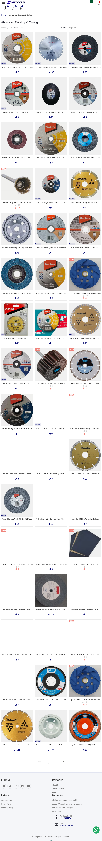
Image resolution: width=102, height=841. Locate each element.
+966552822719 (66, 802)
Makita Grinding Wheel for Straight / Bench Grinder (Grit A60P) (51, 597)
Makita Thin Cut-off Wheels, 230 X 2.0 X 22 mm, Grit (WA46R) (51, 287)
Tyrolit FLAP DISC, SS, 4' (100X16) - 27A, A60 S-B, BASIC (17, 552)
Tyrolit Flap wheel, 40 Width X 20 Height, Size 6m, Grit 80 (51, 376)
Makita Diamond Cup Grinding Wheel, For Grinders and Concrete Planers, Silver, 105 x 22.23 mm (17, 243)
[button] (92, 2)
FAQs (54, 777)
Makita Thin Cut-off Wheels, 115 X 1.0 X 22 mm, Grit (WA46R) (17, 66)
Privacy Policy (6, 785)
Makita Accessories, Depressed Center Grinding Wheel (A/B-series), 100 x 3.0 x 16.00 (85, 597)
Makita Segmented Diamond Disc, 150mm (51, 508)
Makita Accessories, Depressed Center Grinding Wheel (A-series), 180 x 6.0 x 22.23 (17, 597)
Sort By (63, 27)
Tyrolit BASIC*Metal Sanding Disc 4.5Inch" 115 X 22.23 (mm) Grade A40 (85, 420)
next (64, 746)
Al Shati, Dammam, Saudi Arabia (65, 785)
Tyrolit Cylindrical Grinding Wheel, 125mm (85, 154)
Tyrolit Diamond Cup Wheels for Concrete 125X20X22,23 (85, 287)
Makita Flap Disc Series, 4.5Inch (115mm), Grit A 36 (17, 155)
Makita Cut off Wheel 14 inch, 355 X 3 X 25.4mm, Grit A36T (85, 66)
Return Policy (6, 788)
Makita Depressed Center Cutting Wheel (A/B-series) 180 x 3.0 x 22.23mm (85, 110)
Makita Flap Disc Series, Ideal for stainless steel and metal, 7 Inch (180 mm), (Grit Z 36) (17, 287)
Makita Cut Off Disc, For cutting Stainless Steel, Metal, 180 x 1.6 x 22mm (85, 508)
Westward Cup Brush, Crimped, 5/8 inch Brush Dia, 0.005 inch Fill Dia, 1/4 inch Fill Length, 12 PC (17, 199)
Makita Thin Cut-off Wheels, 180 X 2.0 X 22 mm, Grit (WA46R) (51, 155)
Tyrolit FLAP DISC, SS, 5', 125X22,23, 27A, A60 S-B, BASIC (51, 685)
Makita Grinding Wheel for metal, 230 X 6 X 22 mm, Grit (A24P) (51, 199)
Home (3, 15)
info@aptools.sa (75, 788)
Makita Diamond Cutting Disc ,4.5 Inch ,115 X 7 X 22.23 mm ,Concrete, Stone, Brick (85, 199)
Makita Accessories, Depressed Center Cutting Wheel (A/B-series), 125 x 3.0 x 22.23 (17, 685)
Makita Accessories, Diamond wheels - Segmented (17, 729)
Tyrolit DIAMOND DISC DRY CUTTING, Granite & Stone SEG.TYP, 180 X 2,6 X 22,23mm (85, 376)
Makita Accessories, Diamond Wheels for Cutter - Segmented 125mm (85, 464)
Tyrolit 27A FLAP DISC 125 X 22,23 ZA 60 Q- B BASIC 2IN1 (85, 641)
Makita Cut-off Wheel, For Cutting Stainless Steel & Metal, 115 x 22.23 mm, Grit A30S (51, 464)
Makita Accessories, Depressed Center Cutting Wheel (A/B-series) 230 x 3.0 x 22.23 (17, 376)
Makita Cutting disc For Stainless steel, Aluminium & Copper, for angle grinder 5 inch (17, 110)
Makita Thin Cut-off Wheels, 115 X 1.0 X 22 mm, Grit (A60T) (85, 243)
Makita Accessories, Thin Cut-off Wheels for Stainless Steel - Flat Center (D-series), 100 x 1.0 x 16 (51, 552)
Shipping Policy (7, 792)
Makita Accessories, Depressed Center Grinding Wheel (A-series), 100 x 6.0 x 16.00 (17, 464)
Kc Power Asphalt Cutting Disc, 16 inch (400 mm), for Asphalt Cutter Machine (51, 66)
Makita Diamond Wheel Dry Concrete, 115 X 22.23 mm (85, 331)
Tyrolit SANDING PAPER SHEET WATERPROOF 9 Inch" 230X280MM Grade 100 (85, 552)
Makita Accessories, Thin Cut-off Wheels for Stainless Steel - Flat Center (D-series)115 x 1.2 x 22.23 (51, 243)
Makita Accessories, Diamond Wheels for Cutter (17, 331)
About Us (55, 769)
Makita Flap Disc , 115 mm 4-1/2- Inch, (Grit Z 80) (51, 420)
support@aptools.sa (60, 788)
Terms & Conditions (59, 773)
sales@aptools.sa (66, 810)
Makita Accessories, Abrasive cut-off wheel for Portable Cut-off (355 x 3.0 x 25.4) (51, 110)
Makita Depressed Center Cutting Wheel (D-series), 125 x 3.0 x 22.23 (50, 641)
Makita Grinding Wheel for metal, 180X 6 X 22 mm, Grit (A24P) (17, 420)
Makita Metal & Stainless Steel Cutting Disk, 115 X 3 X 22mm (17, 641)
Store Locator (57, 796)
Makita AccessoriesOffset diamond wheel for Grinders (51, 729)
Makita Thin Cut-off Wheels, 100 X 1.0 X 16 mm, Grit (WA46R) (51, 331)
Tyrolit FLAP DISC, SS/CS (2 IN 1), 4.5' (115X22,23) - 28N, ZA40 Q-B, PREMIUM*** (85, 729)
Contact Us (57, 779)
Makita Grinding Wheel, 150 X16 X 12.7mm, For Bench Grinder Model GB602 (16, 508)
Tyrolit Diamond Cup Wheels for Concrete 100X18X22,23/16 (85, 685)
